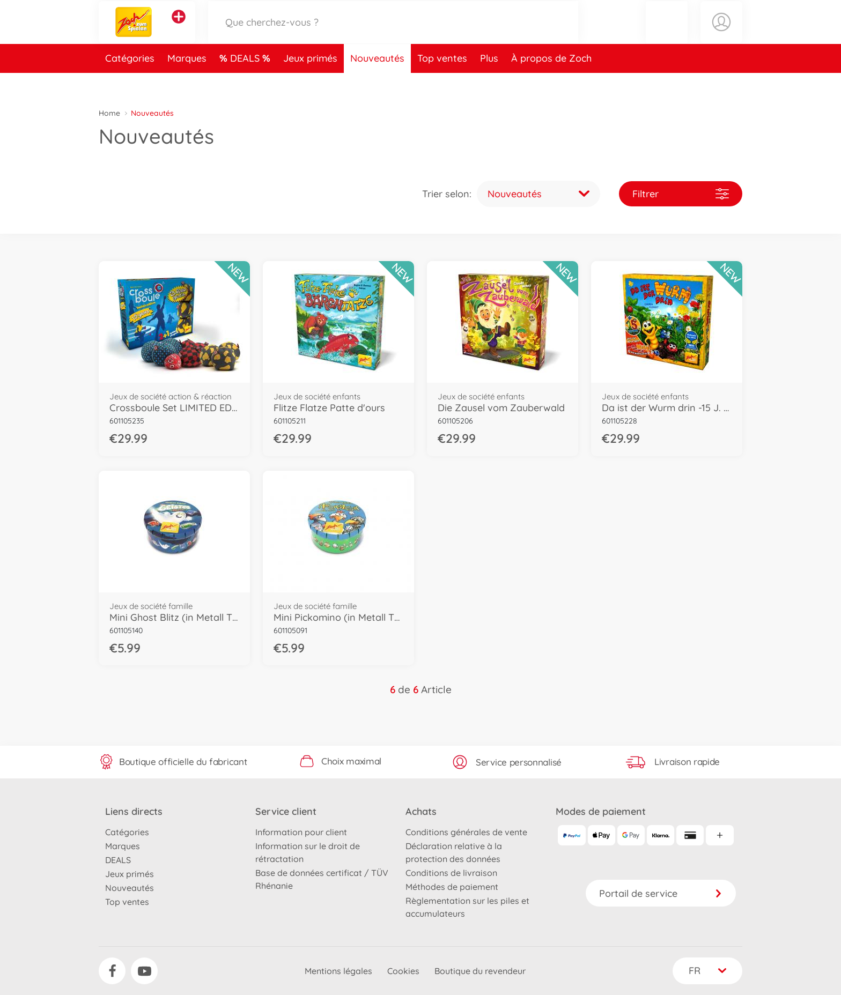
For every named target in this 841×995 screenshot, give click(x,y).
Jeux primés (310, 82)
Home (109, 113)
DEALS (246, 82)
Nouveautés (377, 82)
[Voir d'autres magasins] (179, 29)
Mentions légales (338, 971)
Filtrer (680, 194)
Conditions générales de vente (466, 832)
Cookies (403, 971)
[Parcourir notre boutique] (393, 34)
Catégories (129, 82)
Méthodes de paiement (451, 886)
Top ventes (442, 82)
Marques (186, 82)
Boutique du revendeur (480, 971)
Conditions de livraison (451, 872)
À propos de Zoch (551, 82)
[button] (667, 34)
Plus (489, 82)
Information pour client (301, 832)
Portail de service (660, 893)
